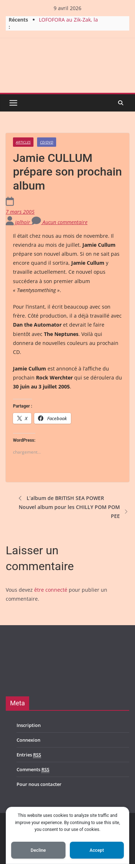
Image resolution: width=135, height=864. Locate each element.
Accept (97, 850)
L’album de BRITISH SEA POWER (60, 498)
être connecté (50, 589)
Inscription (29, 725)
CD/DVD (46, 142)
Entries (29, 754)
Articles (23, 142)
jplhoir (23, 222)
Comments (33, 769)
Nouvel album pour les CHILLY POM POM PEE (74, 511)
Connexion (28, 740)
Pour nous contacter (39, 784)
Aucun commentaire (59, 222)
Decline (38, 850)
